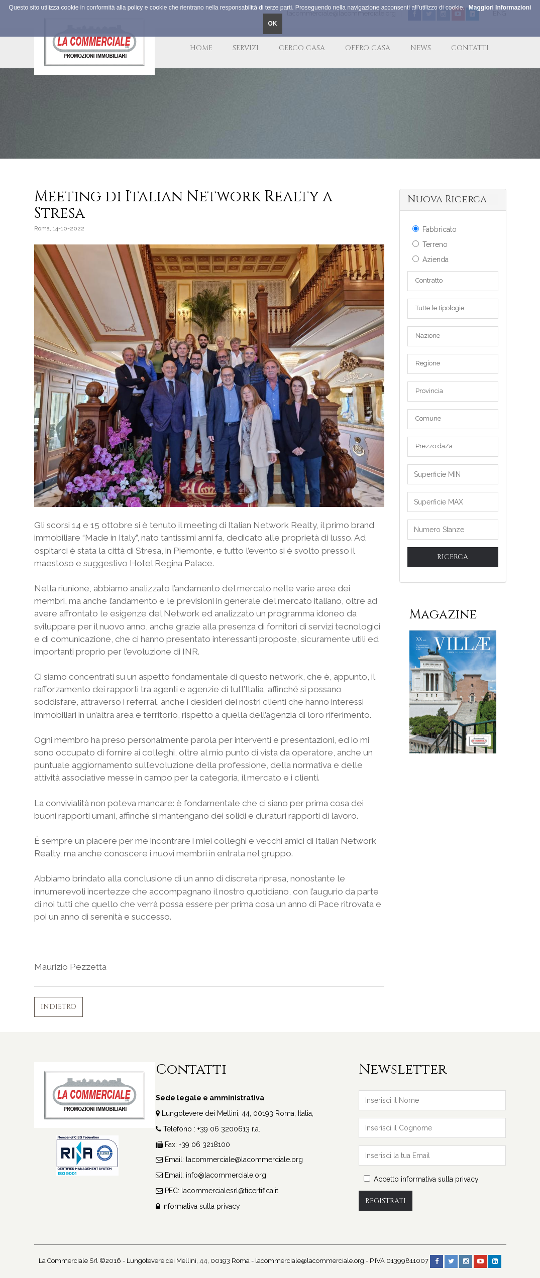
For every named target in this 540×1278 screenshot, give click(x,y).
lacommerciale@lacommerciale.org (244, 1160)
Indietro (58, 1006)
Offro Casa (367, 48)
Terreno (430, 244)
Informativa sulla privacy (201, 1206)
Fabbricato (434, 229)
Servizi (246, 48)
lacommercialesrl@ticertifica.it (229, 1191)
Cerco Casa (302, 48)
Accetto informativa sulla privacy (421, 1179)
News (420, 48)
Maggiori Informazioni (500, 7)
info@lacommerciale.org (226, 1175)
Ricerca (452, 557)
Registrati (385, 1201)
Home (201, 48)
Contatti (470, 48)
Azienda (430, 259)
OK (272, 23)
